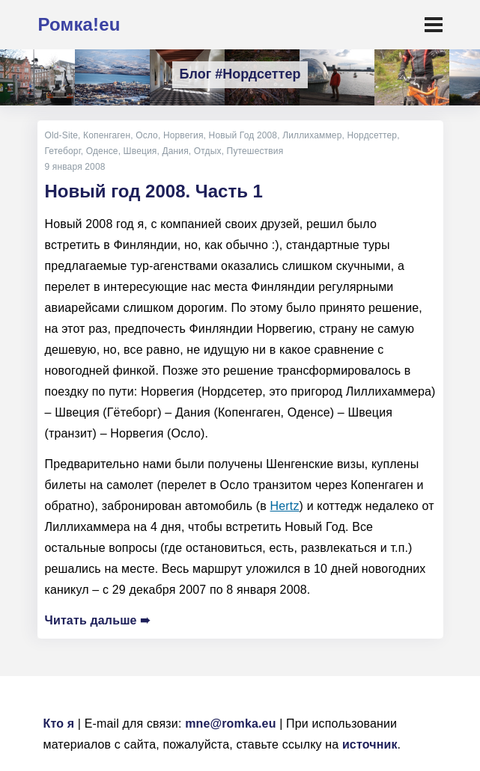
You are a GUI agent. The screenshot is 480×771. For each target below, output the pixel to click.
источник (370, 744)
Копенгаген (106, 135)
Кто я (59, 723)
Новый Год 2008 (243, 135)
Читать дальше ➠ (98, 620)
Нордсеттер (372, 135)
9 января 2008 (75, 167)
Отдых (208, 151)
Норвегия (183, 135)
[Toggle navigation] (434, 24)
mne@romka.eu (230, 723)
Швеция (140, 151)
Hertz (285, 506)
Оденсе (102, 151)
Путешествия (255, 151)
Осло (147, 135)
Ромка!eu (79, 24)
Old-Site (62, 135)
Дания (175, 151)
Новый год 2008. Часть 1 (154, 191)
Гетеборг (63, 151)
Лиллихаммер (311, 135)
